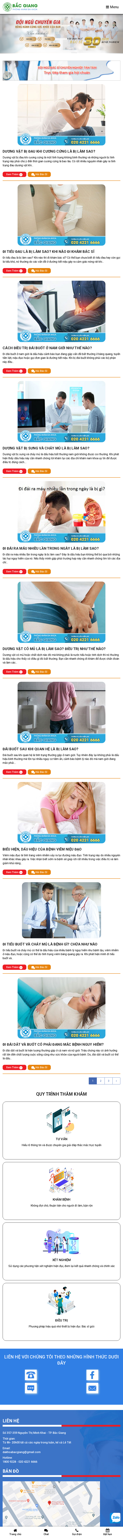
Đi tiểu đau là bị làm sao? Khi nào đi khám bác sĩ (48, 252)
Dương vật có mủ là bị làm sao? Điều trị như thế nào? (54, 649)
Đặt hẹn (107, 1532)
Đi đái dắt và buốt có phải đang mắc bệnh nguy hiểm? (53, 1044)
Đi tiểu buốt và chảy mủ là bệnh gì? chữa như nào (50, 944)
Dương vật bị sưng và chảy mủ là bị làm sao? (46, 448)
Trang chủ (15, 1532)
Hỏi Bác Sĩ (39, 174)
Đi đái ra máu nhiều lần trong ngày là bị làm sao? (51, 548)
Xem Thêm (14, 174)
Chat (46, 1532)
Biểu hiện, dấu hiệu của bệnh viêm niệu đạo (42, 849)
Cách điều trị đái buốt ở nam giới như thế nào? (47, 348)
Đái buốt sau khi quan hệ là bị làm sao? (41, 749)
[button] (9, 34)
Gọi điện (77, 1532)
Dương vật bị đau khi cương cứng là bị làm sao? (49, 151)
